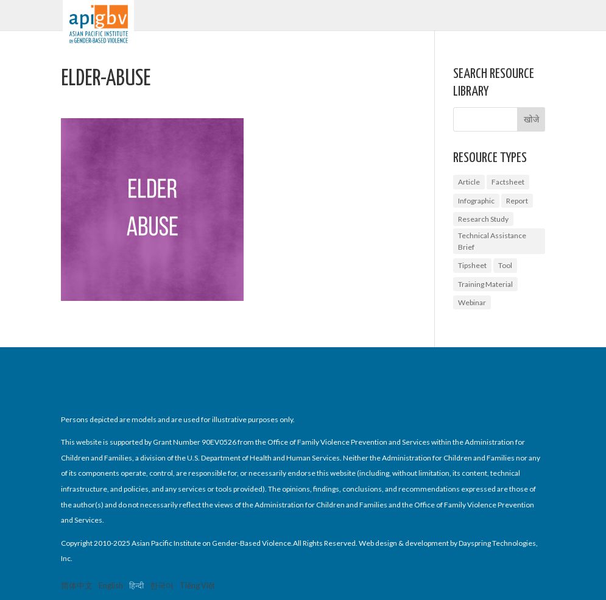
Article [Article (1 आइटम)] (469, 181)
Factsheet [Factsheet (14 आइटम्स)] (507, 181)
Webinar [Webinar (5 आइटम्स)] (472, 302)
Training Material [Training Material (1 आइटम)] (485, 284)
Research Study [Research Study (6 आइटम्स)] (483, 219)
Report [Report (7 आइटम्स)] (517, 200)
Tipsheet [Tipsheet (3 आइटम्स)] (472, 265)
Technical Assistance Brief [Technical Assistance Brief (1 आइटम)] (492, 241)
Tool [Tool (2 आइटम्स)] (505, 265)
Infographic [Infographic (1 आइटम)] (476, 200)
